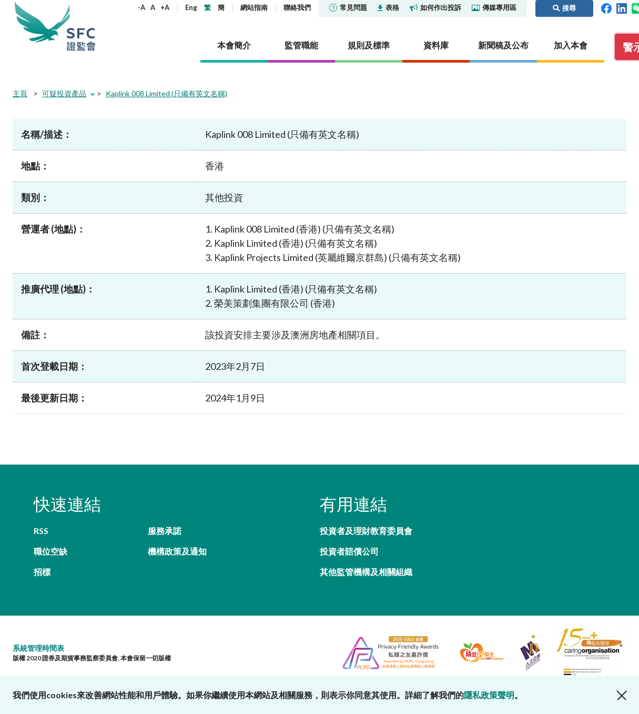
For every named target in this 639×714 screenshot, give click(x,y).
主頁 (20, 93)
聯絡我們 (297, 7)
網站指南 (254, 7)
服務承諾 (164, 531)
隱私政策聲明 (489, 695)
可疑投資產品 (64, 93)
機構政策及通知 (177, 551)
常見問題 (348, 7)
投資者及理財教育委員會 (366, 531)
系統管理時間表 (38, 647)
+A (164, 7)
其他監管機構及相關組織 (366, 572)
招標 (42, 572)
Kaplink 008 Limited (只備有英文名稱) (166, 93)
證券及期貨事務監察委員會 (81, 26)
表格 (388, 7)
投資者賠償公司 (349, 551)
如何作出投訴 (435, 7)
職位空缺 (50, 551)
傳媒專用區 (494, 7)
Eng (191, 7)
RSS (41, 531)
